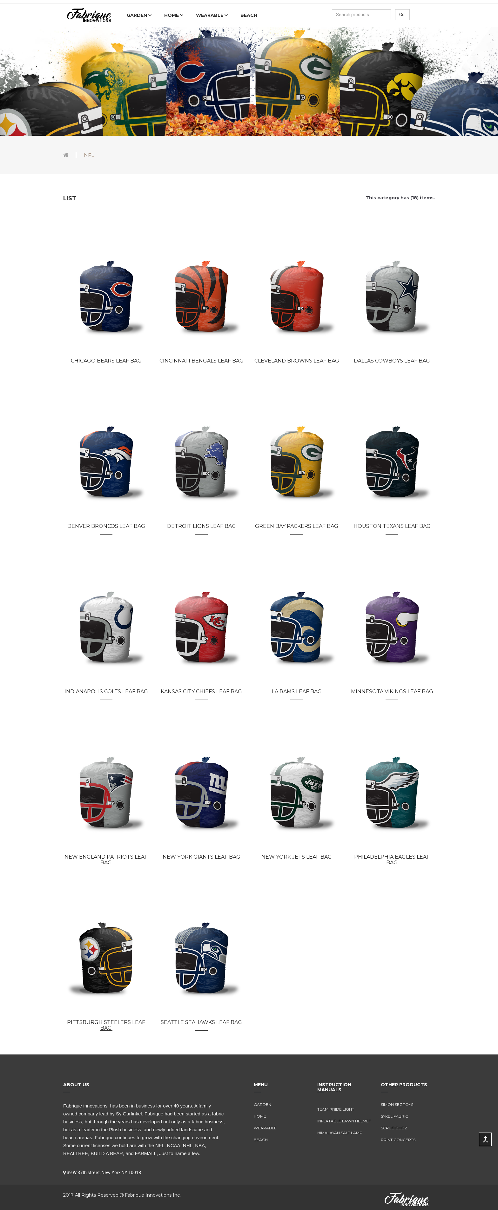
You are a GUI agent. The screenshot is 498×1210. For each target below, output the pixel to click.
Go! (402, 14)
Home (172, 15)
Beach (248, 15)
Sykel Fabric (394, 1116)
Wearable (210, 15)
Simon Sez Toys (397, 1104)
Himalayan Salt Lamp (339, 1132)
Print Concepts (398, 1139)
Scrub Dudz (394, 1128)
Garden (137, 15)
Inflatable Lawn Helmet (344, 1121)
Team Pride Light (335, 1109)
